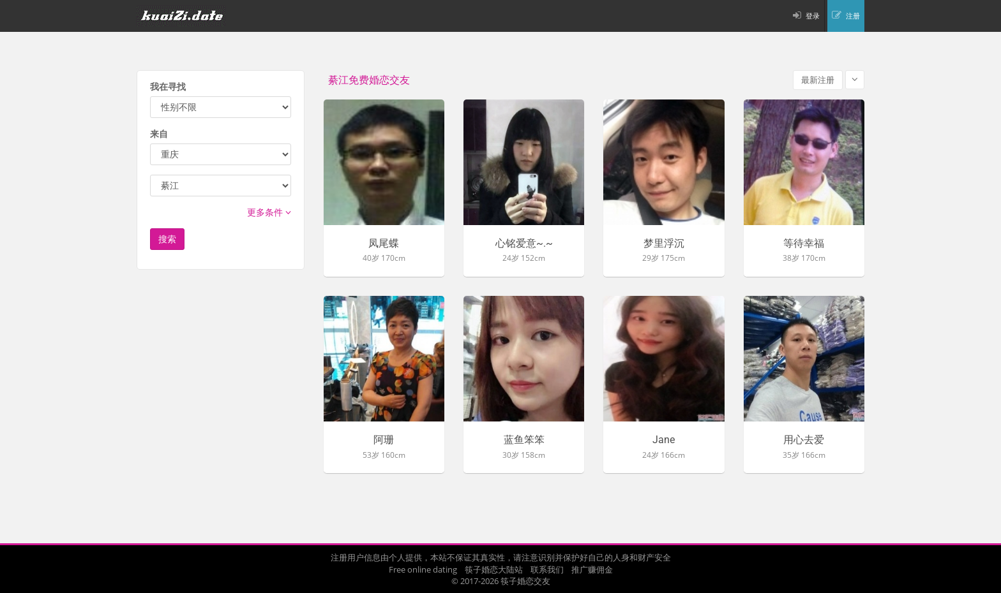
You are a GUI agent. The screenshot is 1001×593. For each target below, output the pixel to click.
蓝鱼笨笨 (524, 440)
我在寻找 (168, 86)
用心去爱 (803, 440)
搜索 (167, 239)
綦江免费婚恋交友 (369, 80)
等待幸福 (803, 243)
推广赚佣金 (592, 569)
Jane (663, 440)
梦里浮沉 (664, 243)
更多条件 (269, 212)
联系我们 (547, 569)
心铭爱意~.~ (524, 243)
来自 (159, 134)
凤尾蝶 (383, 243)
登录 (813, 15)
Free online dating (423, 569)
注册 (853, 15)
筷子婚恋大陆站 (494, 569)
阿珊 (383, 440)
